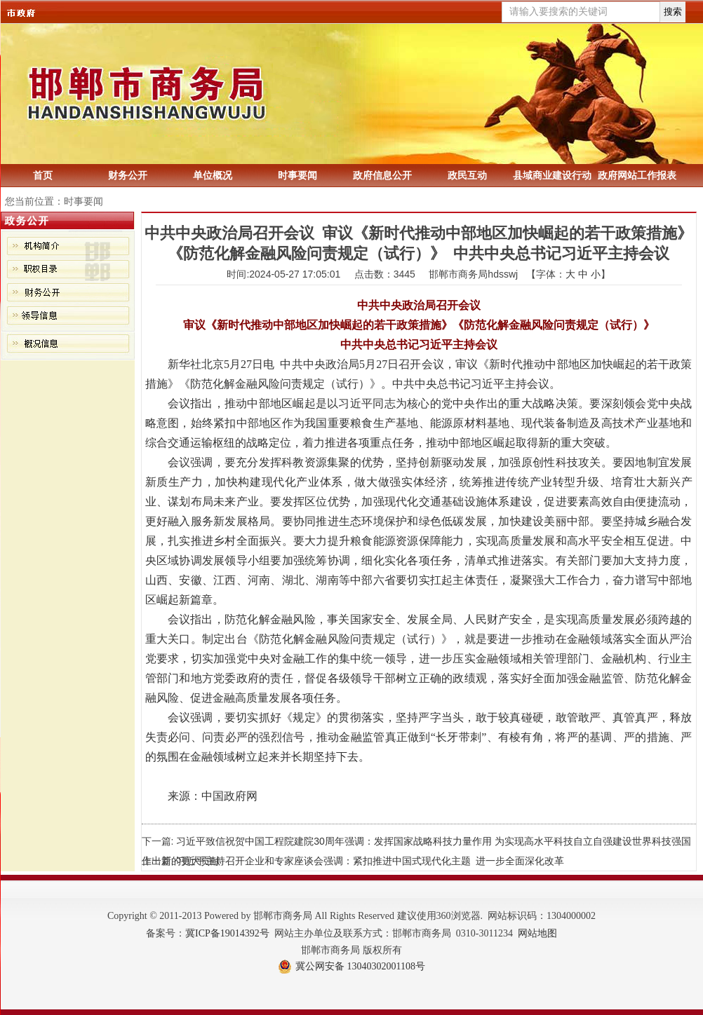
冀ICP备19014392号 (227, 933)
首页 (43, 175)
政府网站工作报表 (637, 175)
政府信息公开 (382, 175)
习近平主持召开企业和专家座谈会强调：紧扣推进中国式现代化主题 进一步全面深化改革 (370, 860)
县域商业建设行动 (552, 175)
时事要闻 (297, 175)
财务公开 (127, 175)
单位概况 (212, 175)
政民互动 (467, 175)
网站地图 (537, 933)
